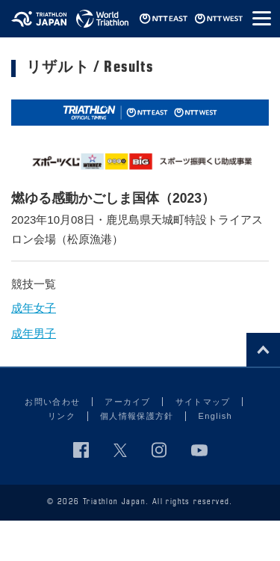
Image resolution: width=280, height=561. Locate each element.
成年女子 (33, 307)
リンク (61, 415)
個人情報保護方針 (137, 415)
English (215, 415)
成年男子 (33, 333)
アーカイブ (128, 401)
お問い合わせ (52, 401)
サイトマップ (203, 401)
